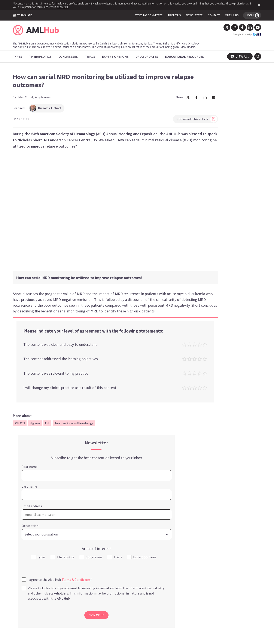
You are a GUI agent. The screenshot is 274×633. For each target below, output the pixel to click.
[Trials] (93, 56)
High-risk (38, 411)
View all (236, 56)
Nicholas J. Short (48, 110)
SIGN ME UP (224, 307)
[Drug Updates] (150, 56)
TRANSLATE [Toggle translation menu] (25, 15)
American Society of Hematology (77, 411)
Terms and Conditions (96, 593)
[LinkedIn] (246, 27)
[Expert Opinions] (119, 56)
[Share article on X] (145, 99)
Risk (51, 411)
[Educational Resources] (187, 56)
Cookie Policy (131, 593)
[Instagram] (231, 27)
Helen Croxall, (29, 99)
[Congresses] (71, 56)
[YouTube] (254, 27)
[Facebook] (238, 27)
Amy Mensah (47, 99)
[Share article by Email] (171, 99)
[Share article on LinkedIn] (162, 99)
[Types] (21, 56)
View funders (191, 47)
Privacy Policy (160, 593)
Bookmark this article (154, 121)
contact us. (169, 567)
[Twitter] (223, 27)
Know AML (83, 7)
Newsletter (187, 593)
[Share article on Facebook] (154, 99)
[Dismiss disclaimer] (255, 5)
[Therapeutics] (44, 56)
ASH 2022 (23, 411)
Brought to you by (243, 34)
